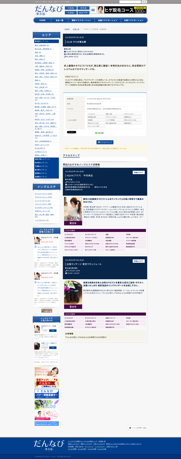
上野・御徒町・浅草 (43, 66)
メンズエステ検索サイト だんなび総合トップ (82, 441)
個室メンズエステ (86, 444)
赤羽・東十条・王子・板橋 (45, 123)
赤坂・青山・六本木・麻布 (46, 77)
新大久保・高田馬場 (43, 49)
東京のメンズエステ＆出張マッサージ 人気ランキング (123, 444)
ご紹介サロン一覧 (112, 446)
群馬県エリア (41, 173)
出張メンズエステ (99, 444)
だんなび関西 (72, 449)
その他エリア (41, 151)
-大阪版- (71, 8)
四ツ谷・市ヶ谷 (41, 103)
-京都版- (71, 13)
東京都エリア (42, 41)
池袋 (38, 52)
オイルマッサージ (43, 193)
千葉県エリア (41, 166)
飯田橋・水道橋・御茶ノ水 (45, 107)
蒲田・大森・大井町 (43, 91)
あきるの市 (40, 148)
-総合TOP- (84, 13)
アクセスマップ (105, 142)
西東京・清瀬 (41, 155)
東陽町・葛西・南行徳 (44, 132)
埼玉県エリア (41, 163)
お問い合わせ (79, 446)
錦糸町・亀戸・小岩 (43, 110)
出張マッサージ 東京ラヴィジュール (84, 263)
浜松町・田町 (41, 84)
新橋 (37, 80)
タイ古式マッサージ (44, 207)
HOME (67, 29)
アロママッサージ (43, 197)
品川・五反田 (41, 87)
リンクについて (100, 446)
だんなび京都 (92, 449)
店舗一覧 (76, 29)
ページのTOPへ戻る (138, 428)
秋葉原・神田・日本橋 (44, 70)
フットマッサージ (42, 200)
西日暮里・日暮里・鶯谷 (45, 63)
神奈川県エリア (42, 159)
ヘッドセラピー (42, 220)
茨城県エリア (41, 177)
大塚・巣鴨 (40, 56)
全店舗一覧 (102, 441)
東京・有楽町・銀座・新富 (46, 73)
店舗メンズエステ (73, 444)
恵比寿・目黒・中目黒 (44, 94)
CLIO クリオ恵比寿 (76, 41)
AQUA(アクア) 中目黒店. (80, 175)
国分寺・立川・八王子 (44, 119)
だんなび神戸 (82, 449)
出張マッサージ (42, 145)
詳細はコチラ (138, 172)
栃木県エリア (41, 170)
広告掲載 (71, 446)
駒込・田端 (40, 59)
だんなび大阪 (102, 449)
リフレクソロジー (43, 204)
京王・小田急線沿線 (43, 141)
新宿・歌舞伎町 (42, 45)
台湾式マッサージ (42, 211)
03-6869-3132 (72, 56)
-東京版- (83, 8)
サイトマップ (89, 446)
